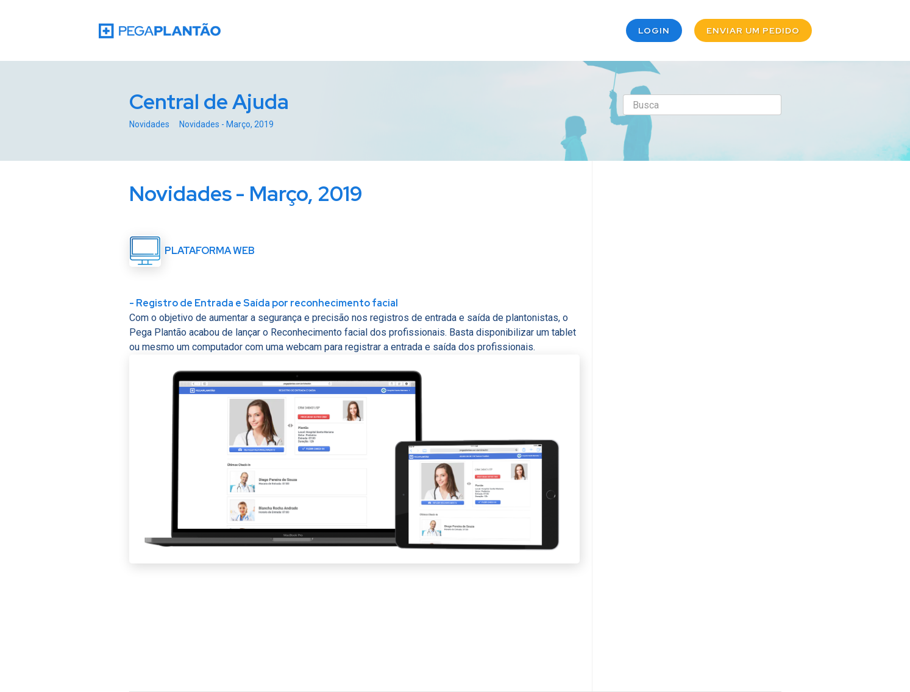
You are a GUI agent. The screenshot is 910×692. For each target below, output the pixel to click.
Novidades (149, 124)
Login (654, 30)
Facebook (570, 621)
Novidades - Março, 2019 (226, 124)
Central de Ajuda (209, 101)
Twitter (546, 621)
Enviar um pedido (753, 30)
